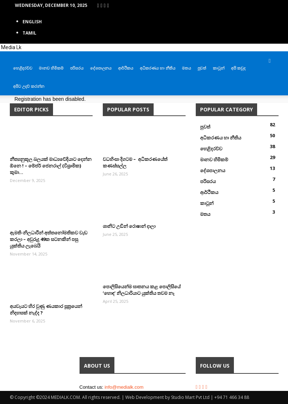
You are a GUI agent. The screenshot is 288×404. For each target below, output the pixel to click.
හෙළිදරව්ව (22, 68)
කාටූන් (218, 68)
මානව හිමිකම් (51, 68)
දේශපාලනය (100, 68)
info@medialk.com (124, 387)
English (32, 22)
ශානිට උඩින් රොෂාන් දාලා (129, 226)
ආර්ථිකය (125, 68)
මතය (186, 68)
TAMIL (29, 33)
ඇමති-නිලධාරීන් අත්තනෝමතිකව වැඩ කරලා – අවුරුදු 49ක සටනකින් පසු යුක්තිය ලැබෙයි (49, 239)
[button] (270, 60)
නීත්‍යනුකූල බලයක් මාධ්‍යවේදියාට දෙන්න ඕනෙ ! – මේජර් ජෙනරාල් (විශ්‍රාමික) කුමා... (51, 165)
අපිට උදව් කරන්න (28, 86)
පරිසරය (77, 68)
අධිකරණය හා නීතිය (157, 68)
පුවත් (202, 68)
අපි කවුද (238, 68)
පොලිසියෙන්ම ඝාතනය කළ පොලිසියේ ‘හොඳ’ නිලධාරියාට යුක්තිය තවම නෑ (141, 289)
